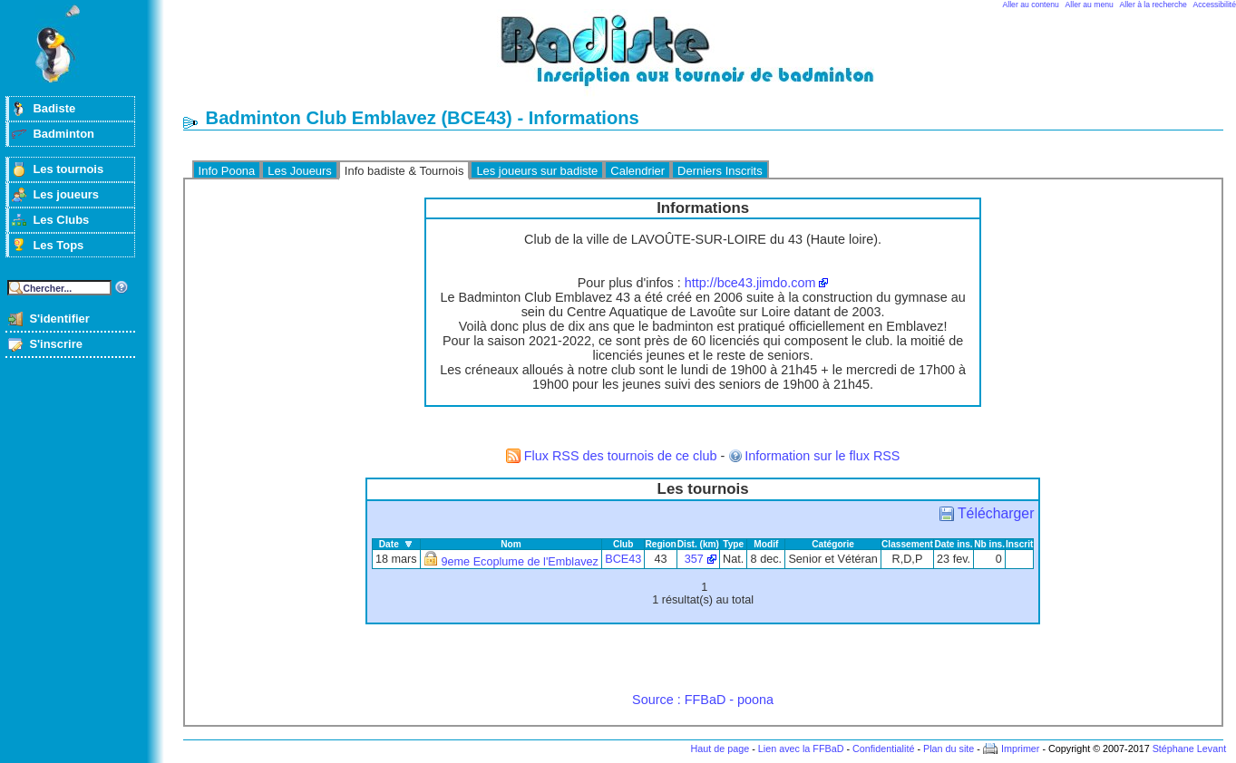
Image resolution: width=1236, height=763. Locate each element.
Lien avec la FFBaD (801, 748)
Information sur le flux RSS (822, 456)
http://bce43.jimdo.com (750, 282)
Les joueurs (66, 194)
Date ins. (953, 544)
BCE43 (623, 559)
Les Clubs (61, 220)
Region (660, 544)
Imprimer (1020, 748)
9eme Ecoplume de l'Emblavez (520, 561)
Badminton (63, 133)
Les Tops (58, 245)
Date (389, 544)
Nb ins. (989, 544)
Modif (766, 544)
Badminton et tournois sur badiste (709, 59)
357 (694, 559)
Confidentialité (883, 748)
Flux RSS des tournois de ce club (620, 456)
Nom (511, 544)
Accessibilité (1214, 4)
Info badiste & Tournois (404, 171)
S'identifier (59, 318)
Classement (907, 544)
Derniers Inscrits (720, 171)
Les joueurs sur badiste (537, 171)
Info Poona (227, 171)
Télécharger (996, 513)
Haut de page (719, 748)
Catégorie (833, 544)
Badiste (54, 108)
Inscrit (1019, 544)
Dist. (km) (698, 544)
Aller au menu (1090, 4)
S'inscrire (56, 344)
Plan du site (948, 748)
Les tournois (68, 169)
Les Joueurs (300, 171)
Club (623, 544)
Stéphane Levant (1190, 748)
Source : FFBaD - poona (703, 699)
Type (733, 544)
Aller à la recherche (1153, 4)
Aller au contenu (1031, 4)
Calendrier (637, 171)
